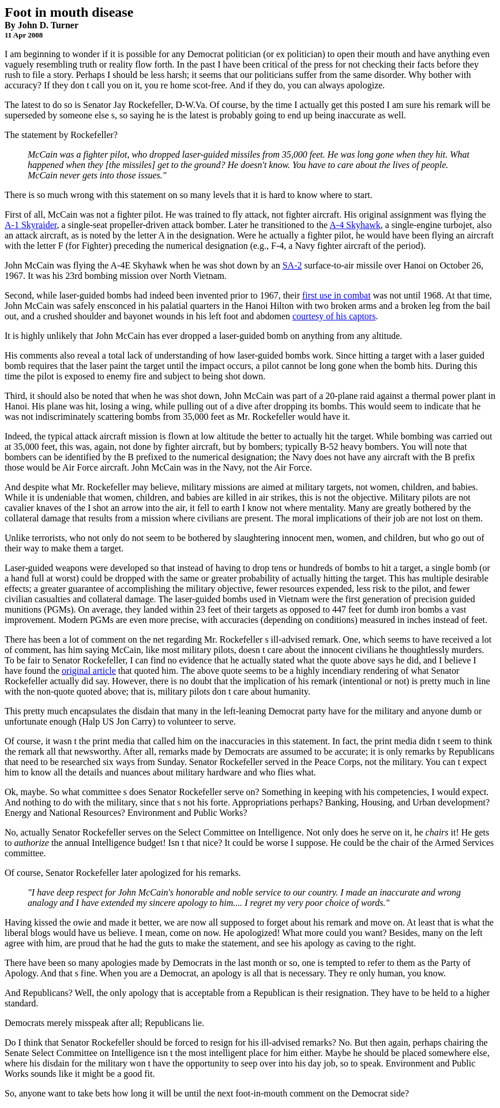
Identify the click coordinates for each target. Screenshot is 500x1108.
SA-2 (292, 265)
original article (89, 671)
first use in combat (336, 295)
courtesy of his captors (333, 316)
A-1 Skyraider (31, 225)
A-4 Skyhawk (354, 225)
